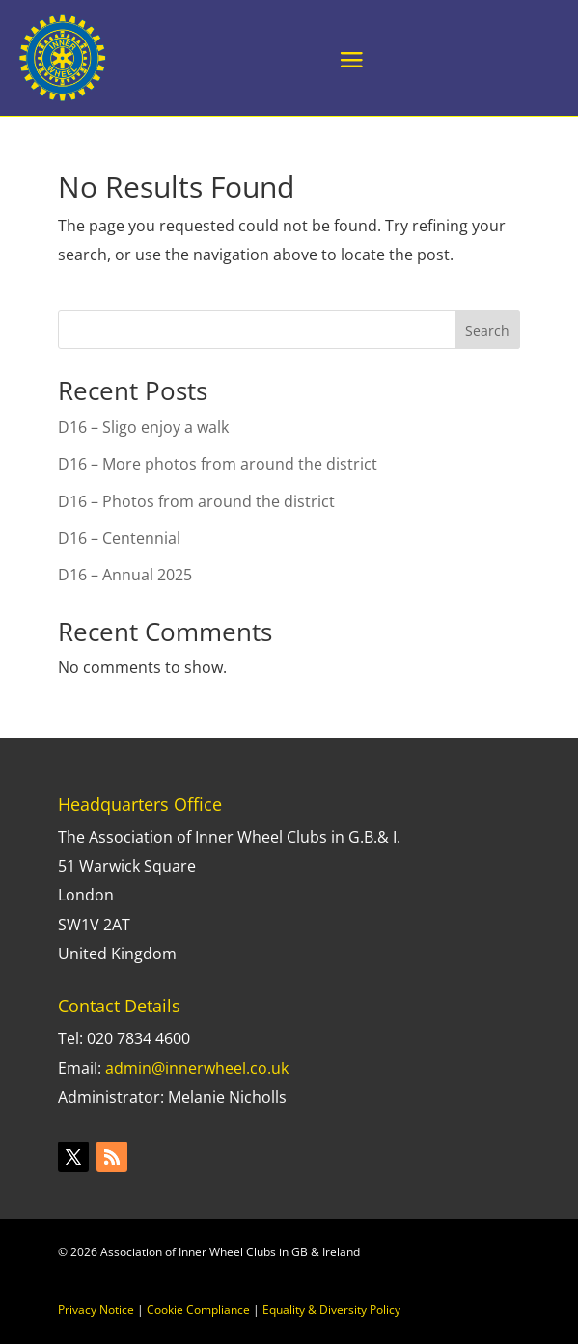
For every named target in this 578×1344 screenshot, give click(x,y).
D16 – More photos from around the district (217, 463)
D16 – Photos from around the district (196, 501)
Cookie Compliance (198, 1310)
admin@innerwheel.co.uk (197, 1068)
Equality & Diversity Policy (331, 1310)
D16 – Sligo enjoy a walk (143, 427)
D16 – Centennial (119, 538)
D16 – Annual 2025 (125, 574)
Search (487, 330)
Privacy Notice (96, 1310)
